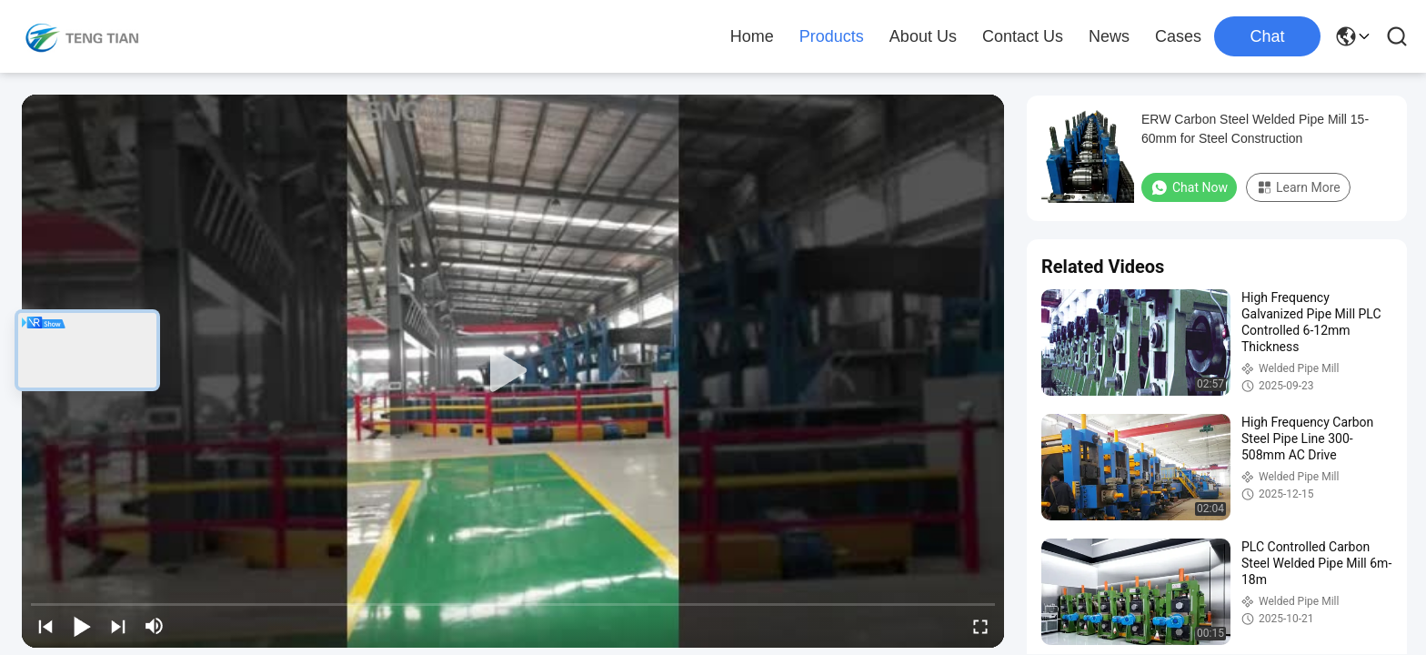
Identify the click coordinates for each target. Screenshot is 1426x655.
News (1109, 36)
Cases (1178, 36)
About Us (923, 36)
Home (752, 36)
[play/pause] (82, 626)
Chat (1267, 36)
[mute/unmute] (154, 626)
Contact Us (1022, 36)
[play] (513, 371)
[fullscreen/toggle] (980, 626)
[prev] (45, 626)
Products (831, 36)
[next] (118, 626)
